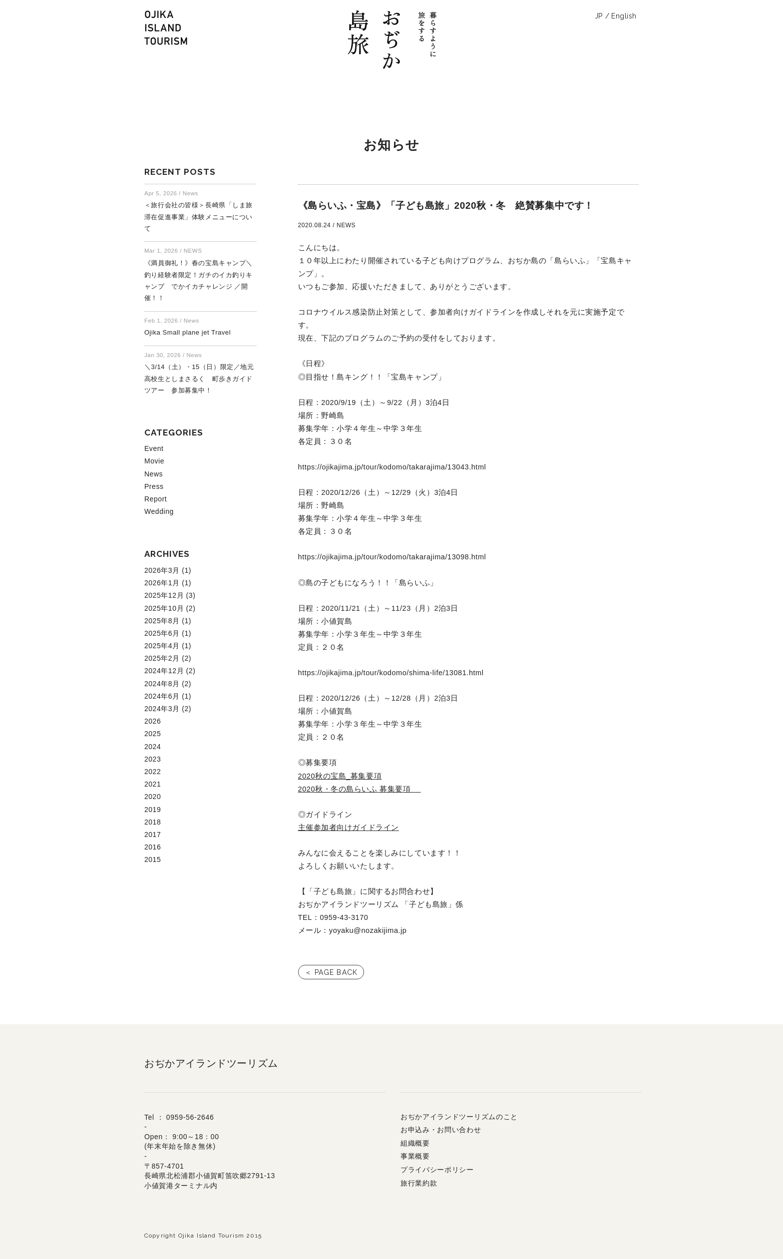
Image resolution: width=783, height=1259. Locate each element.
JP (599, 16)
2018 (152, 822)
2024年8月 (162, 684)
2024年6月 (162, 696)
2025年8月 (162, 621)
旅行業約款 (418, 1183)
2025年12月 (164, 595)
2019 (152, 810)
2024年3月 (162, 709)
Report (155, 499)
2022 (152, 772)
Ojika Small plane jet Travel (187, 332)
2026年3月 (162, 570)
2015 (152, 859)
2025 (152, 734)
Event (154, 448)
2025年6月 (162, 633)
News (153, 474)
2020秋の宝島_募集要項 (340, 776)
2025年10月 (164, 608)
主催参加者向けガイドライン (348, 828)
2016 (152, 847)
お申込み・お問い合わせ (440, 1130)
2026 (152, 721)
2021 (152, 784)
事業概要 (415, 1156)
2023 (152, 759)
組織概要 (415, 1143)
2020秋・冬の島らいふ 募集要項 (359, 789)
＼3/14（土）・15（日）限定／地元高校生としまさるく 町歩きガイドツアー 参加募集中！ (199, 378)
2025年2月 (162, 658)
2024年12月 (164, 671)
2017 (152, 835)
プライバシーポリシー (437, 1170)
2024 (152, 747)
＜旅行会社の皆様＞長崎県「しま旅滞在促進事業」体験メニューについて (198, 216)
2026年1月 (162, 583)
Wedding (159, 511)
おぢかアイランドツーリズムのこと (459, 1117)
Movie (154, 461)
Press (154, 486)
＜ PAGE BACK (331, 972)
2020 (152, 797)
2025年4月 (162, 646)
